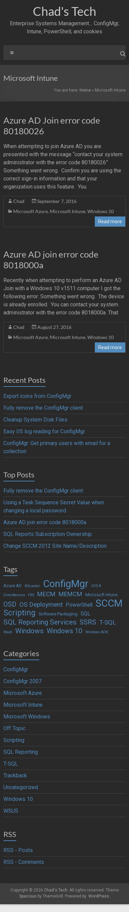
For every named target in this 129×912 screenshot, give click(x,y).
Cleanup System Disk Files (35, 419)
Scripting (13, 740)
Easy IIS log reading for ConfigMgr (44, 431)
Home (85, 90)
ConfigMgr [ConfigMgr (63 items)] (65, 584)
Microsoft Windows (26, 716)
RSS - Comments (23, 862)
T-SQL (10, 764)
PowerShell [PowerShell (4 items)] (79, 605)
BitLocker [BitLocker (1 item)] (32, 586)
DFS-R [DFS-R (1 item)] (96, 586)
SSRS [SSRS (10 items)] (88, 622)
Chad (18, 201)
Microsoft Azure (30, 211)
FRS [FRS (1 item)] (31, 595)
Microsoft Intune (67, 211)
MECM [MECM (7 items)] (46, 594)
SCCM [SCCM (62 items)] (109, 603)
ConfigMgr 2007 (22, 681)
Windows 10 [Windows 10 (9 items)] (64, 631)
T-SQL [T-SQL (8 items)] (107, 622)
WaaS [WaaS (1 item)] (7, 632)
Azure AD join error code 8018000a (44, 522)
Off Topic (14, 728)
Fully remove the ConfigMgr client (43, 408)
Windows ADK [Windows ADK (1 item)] (96, 632)
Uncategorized (20, 787)
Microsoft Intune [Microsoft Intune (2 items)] (101, 594)
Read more (110, 221)
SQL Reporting (20, 752)
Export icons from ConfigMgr (37, 396)
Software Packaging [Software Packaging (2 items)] (58, 613)
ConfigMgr (15, 669)
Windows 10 (100, 211)
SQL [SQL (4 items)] (85, 614)
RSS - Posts (18, 850)
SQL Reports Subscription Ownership (47, 534)
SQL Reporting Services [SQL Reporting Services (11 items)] (40, 622)
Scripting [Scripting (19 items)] (19, 613)
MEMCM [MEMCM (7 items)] (70, 594)
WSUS (10, 811)
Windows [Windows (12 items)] (29, 631)
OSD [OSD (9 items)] (9, 604)
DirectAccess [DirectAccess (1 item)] (14, 595)
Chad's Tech (64, 11)
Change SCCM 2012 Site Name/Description (55, 546)
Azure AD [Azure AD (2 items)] (12, 585)
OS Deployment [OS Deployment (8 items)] (41, 604)
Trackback (15, 775)
